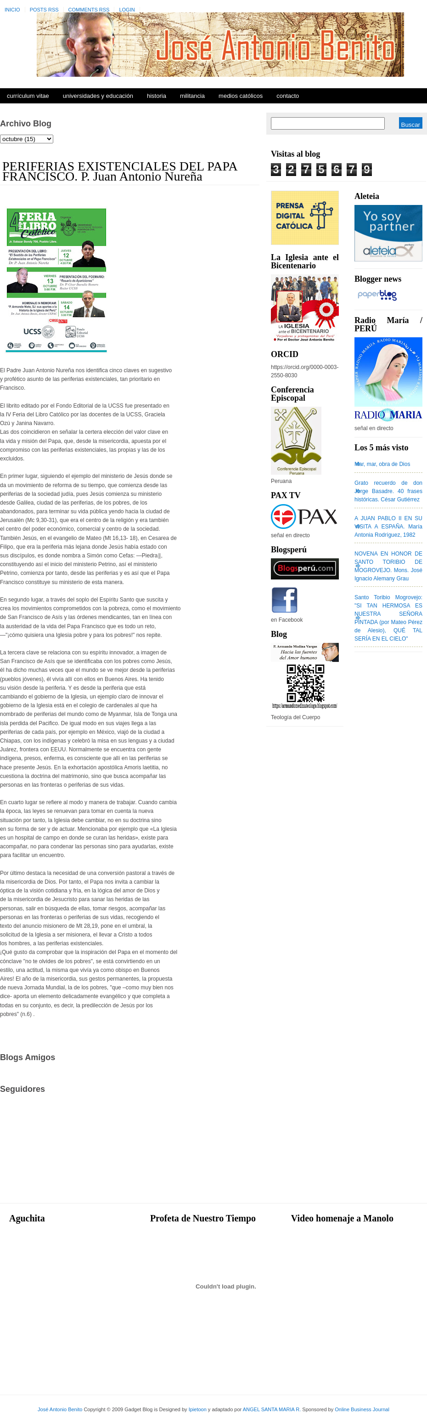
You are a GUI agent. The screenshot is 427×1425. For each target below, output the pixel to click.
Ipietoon (198, 1409)
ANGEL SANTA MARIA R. (272, 1409)
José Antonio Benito (60, 1409)
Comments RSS (89, 9)
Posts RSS (44, 9)
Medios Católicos (241, 95)
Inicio (12, 9)
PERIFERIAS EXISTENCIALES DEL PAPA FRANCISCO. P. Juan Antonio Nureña (119, 171)
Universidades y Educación (98, 95)
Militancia (192, 95)
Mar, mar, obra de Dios (382, 464)
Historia (156, 95)
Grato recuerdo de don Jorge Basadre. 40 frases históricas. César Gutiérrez (388, 491)
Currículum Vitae (28, 95)
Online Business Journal (362, 1409)
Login (127, 9)
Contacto (287, 95)
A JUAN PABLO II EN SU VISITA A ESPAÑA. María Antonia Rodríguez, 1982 (388, 526)
